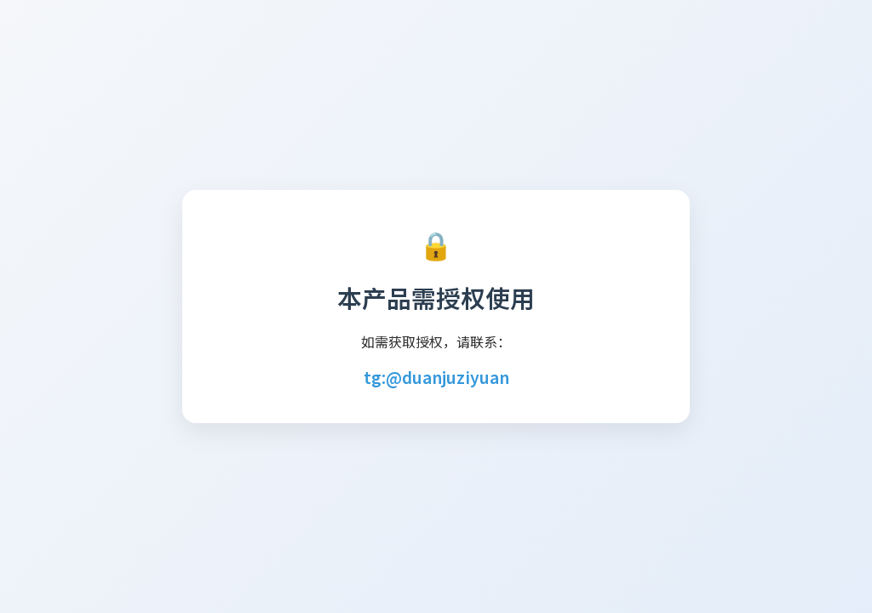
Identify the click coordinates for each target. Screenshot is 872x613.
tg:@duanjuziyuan (436, 377)
